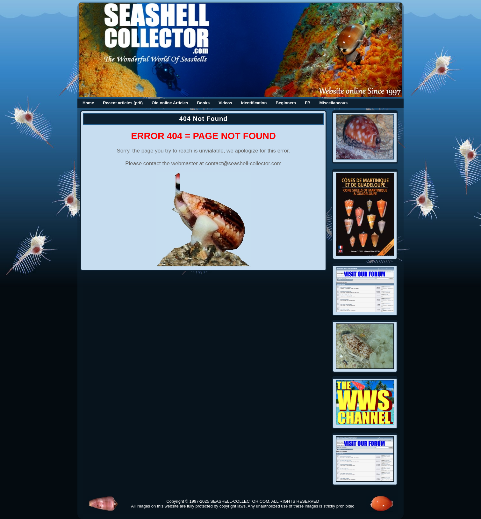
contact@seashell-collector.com (243, 163)
